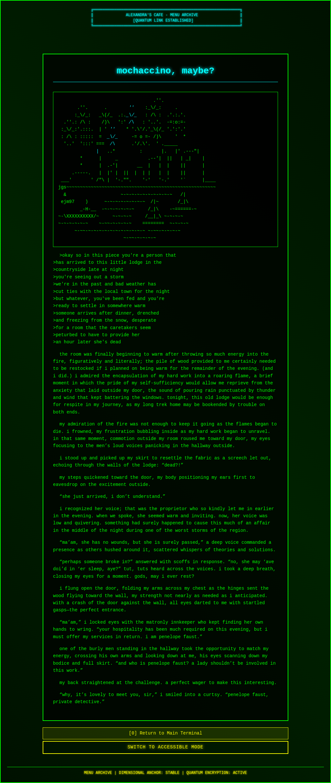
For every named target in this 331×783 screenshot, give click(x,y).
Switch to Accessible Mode (166, 747)
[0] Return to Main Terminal (165, 733)
